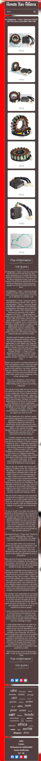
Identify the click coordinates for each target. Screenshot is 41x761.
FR (23, 753)
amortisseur (12, 725)
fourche (30, 711)
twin (28, 705)
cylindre (21, 702)
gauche (13, 701)
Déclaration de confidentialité (21, 747)
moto (30, 691)
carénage (30, 695)
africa (22, 724)
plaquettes (29, 721)
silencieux (22, 691)
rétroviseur (14, 718)
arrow (29, 699)
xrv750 (27, 728)
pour (13, 710)
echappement (22, 699)
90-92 (13, 706)
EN (19, 753)
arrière (29, 701)
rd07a (20, 706)
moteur (30, 718)
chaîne (21, 694)
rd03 (14, 698)
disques (18, 732)
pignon (22, 718)
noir (22, 721)
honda (29, 714)
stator (12, 729)
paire (19, 729)
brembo (12, 694)
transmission (14, 721)
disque (19, 715)
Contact (21, 744)
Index (21, 741)
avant (22, 710)
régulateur (31, 725)
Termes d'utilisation (21, 750)
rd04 (13, 690)
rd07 (12, 714)
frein (26, 732)
